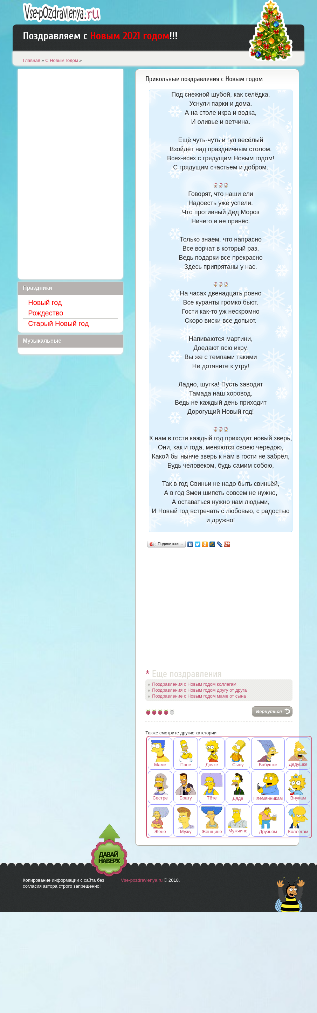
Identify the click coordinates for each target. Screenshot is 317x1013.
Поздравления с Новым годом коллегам (194, 684)
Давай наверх (109, 850)
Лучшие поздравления (62, 13)
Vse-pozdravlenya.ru (142, 880)
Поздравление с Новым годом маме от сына (199, 696)
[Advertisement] (219, 605)
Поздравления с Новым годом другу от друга (199, 690)
